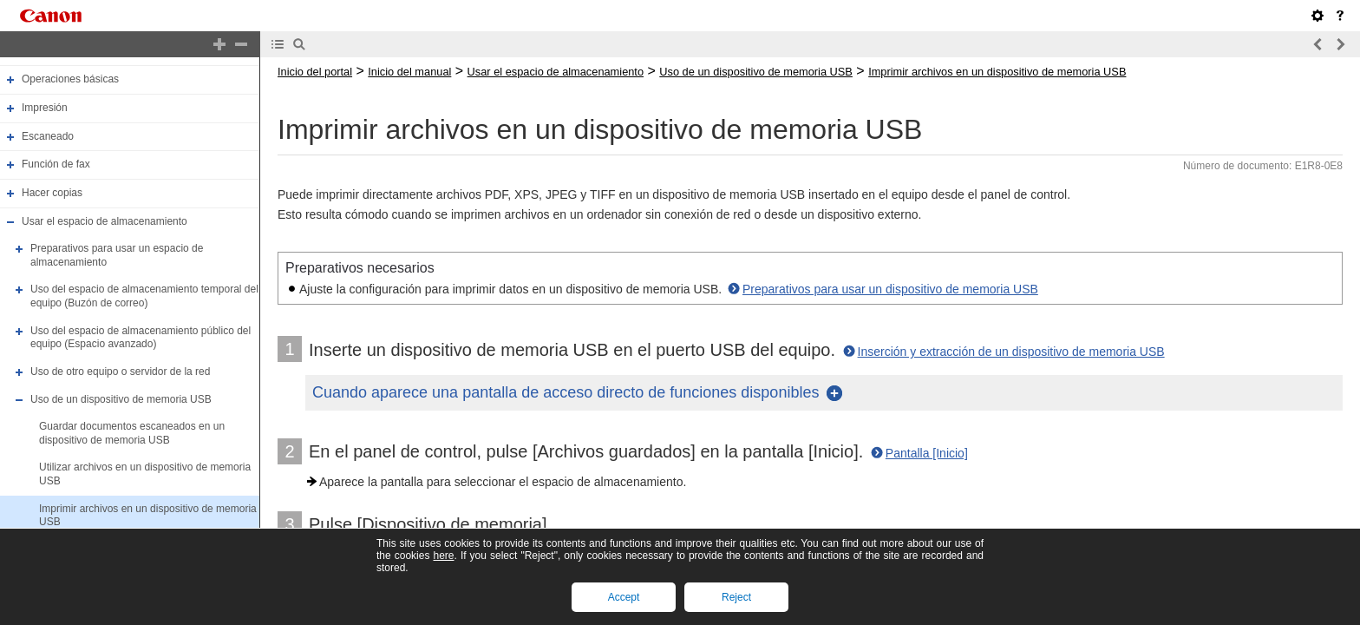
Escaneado (48, 136)
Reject (736, 597)
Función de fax (56, 164)
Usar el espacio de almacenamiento (104, 221)
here (443, 555)
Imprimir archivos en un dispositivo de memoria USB (997, 71)
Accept (624, 597)
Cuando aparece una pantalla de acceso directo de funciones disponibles (565, 392)
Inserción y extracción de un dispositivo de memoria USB (1011, 352)
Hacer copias (52, 193)
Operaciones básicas (70, 80)
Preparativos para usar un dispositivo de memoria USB (890, 289)
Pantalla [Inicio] (927, 453)
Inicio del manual (409, 71)
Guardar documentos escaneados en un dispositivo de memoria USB (132, 433)
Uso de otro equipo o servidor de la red (120, 371)
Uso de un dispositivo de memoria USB (121, 399)
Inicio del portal (315, 71)
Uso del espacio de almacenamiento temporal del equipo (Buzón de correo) (144, 297)
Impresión (45, 108)
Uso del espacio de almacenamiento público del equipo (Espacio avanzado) (140, 338)
